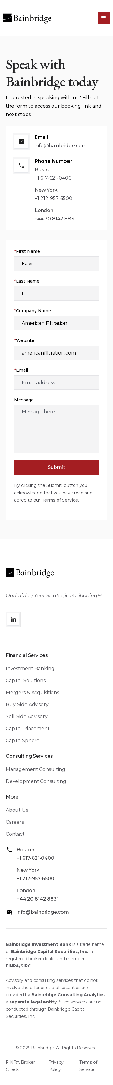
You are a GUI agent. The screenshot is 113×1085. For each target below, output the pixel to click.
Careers (15, 822)
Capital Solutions (26, 680)
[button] (104, 18)
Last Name (26, 281)
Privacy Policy (56, 1066)
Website (24, 340)
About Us (17, 810)
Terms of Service (88, 1066)
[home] (27, 18)
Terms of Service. (60, 500)
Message (24, 400)
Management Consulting (35, 769)
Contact (15, 834)
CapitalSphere (22, 740)
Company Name (32, 310)
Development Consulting (36, 781)
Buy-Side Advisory (27, 704)
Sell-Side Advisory (27, 716)
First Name (27, 251)
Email (21, 370)
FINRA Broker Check (20, 1066)
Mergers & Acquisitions (32, 692)
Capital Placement (28, 728)
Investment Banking (30, 668)
